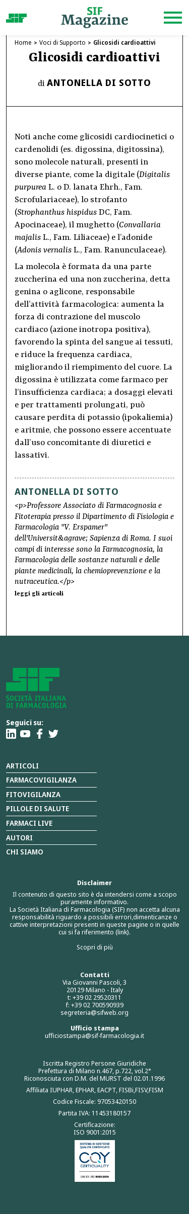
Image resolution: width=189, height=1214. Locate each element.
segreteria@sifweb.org (94, 1012)
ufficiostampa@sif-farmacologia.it (94, 1035)
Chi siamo (24, 851)
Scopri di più (95, 946)
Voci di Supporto (62, 42)
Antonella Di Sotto (99, 82)
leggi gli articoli (39, 593)
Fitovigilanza (33, 794)
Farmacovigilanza (41, 780)
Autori (19, 837)
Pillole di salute (37, 808)
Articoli (22, 765)
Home (23, 42)
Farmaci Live (29, 823)
